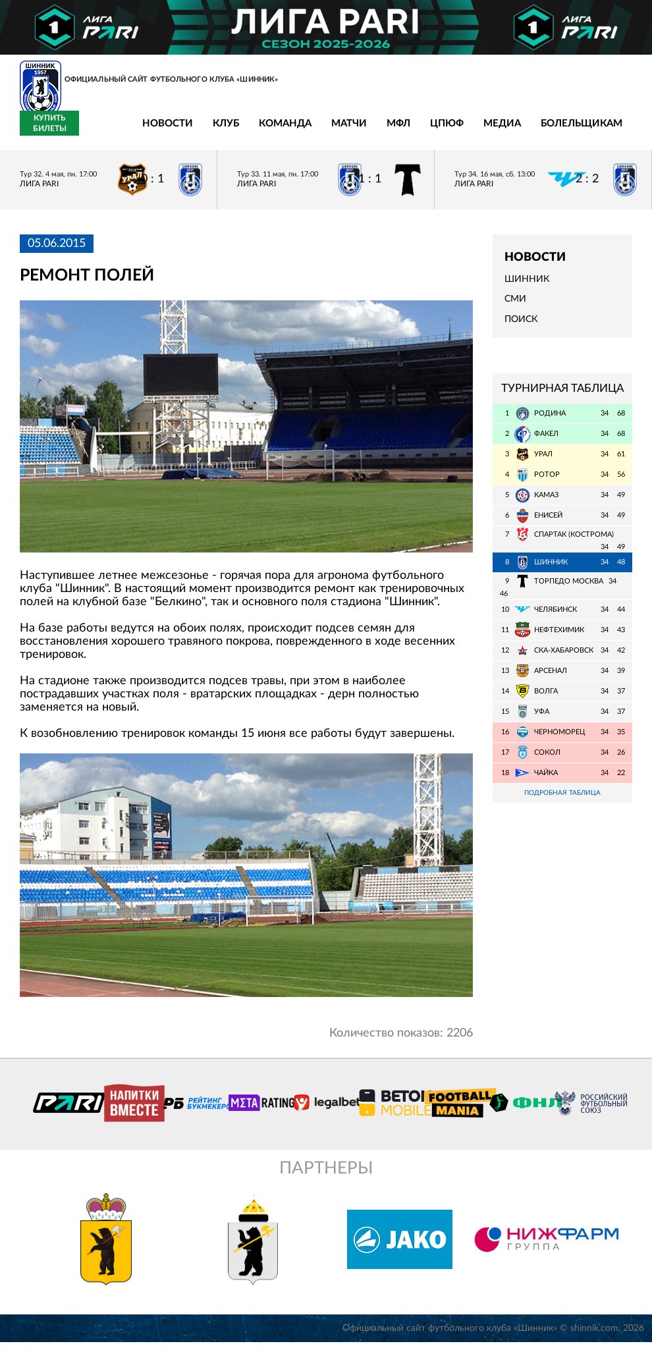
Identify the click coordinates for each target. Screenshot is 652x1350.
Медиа (427, 131)
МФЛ (323, 131)
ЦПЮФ (372, 131)
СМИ (515, 306)
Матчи (274, 131)
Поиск (520, 326)
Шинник (526, 287)
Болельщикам (506, 131)
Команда (210, 131)
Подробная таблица (562, 800)
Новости (92, 131)
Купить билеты (603, 130)
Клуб (151, 131)
